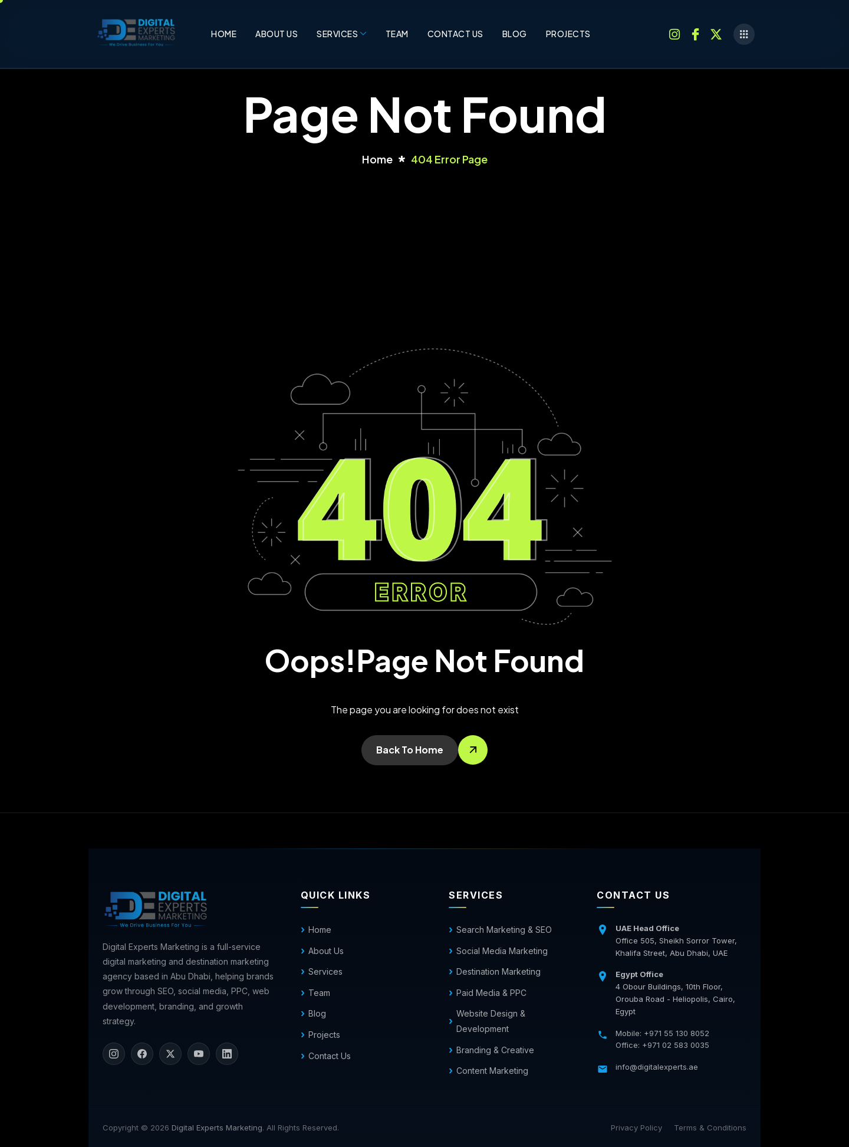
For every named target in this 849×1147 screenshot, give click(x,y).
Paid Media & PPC (491, 993)
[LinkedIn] (227, 1054)
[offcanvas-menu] (744, 34)
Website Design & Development (490, 1021)
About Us (276, 33)
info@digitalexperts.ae (657, 1066)
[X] (170, 1054)
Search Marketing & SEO (504, 930)
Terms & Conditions (710, 1127)
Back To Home (409, 749)
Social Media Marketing (502, 951)
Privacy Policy (636, 1127)
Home (223, 33)
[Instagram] (674, 33)
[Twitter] (716, 33)
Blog (514, 33)
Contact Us (329, 1056)
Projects (568, 33)
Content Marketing (492, 1071)
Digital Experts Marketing (217, 1127)
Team (397, 33)
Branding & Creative (495, 1050)
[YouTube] (198, 1054)
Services (342, 33)
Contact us (455, 33)
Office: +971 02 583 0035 (662, 1045)
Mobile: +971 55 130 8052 (662, 1033)
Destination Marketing (498, 971)
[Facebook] (695, 33)
